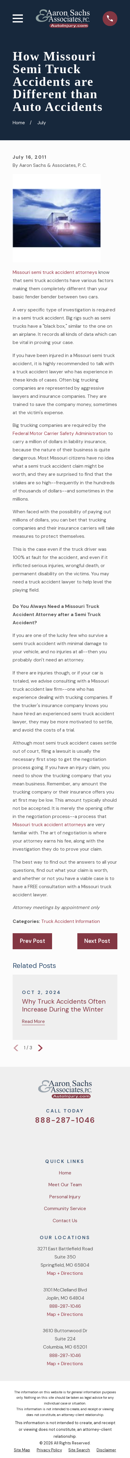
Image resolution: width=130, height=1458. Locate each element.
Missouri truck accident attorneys (49, 825)
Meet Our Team (65, 1185)
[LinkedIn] (87, 1138)
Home (65, 1173)
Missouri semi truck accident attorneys (55, 272)
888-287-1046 (65, 1120)
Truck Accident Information (70, 921)
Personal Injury (65, 1197)
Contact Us (65, 1221)
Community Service (65, 1209)
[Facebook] (57, 1138)
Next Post (97, 941)
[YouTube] (72, 1138)
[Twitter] (42, 1138)
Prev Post (32, 941)
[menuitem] (22, 1450)
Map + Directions (65, 1273)
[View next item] (40, 1048)
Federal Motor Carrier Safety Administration (60, 433)
